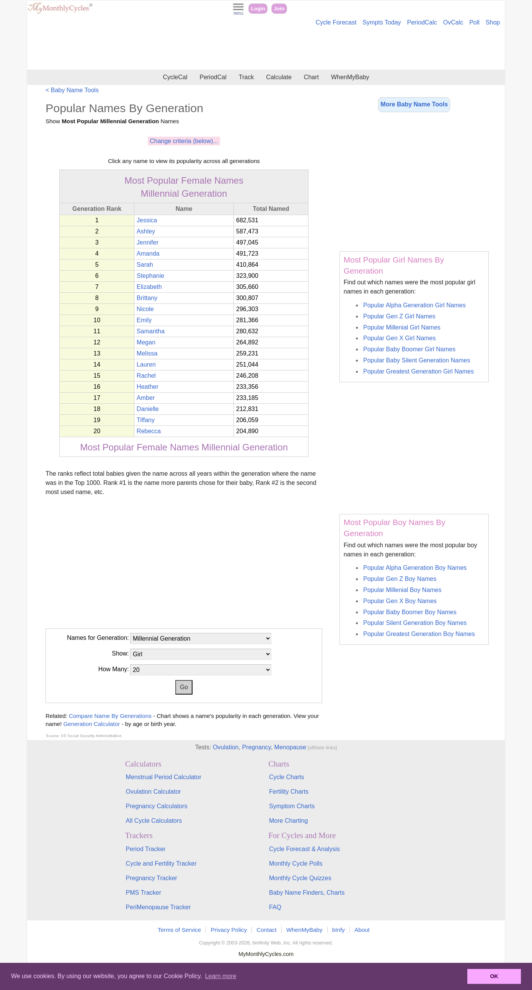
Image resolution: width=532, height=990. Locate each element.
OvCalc (453, 22)
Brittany (147, 298)
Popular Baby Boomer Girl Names (409, 349)
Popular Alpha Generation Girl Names (414, 305)
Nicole (145, 309)
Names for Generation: (98, 637)
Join (279, 8)
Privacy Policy (229, 929)
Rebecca (149, 431)
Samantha (151, 331)
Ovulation (226, 747)
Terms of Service (179, 929)
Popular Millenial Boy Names (402, 590)
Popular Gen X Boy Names (400, 601)
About (362, 929)
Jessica (147, 220)
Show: (120, 653)
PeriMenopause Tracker (158, 907)
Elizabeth (149, 287)
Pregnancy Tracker (151, 878)
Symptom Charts (292, 806)
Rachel (146, 375)
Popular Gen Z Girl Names (399, 316)
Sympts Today (381, 22)
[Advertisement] (266, 49)
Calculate (279, 77)
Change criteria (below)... (184, 141)
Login (258, 8)
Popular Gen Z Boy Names (399, 579)
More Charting (288, 820)
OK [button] (494, 976)
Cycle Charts (286, 777)
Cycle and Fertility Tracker (161, 863)
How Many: (113, 669)
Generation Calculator (91, 724)
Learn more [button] (221, 976)
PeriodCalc (422, 22)
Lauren (146, 364)
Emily (144, 320)
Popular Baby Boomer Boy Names (410, 612)
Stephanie (150, 275)
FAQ (275, 907)
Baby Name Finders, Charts (306, 892)
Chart (311, 77)
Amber (146, 398)
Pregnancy (256, 747)
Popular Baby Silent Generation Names (416, 360)
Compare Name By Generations (111, 716)
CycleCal (175, 77)
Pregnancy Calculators (157, 806)
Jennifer (147, 242)
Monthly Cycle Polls (296, 863)
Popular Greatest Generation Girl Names (418, 371)
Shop (493, 22)
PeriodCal (212, 77)
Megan (146, 342)
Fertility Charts (288, 791)
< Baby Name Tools (72, 90)
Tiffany (146, 420)
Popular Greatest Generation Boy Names (419, 634)
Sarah (145, 264)
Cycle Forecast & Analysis (304, 849)
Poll (474, 22)
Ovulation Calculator (153, 791)
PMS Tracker (143, 892)
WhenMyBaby (350, 77)
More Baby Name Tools (414, 104)
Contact (266, 929)
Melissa (147, 353)
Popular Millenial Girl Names (402, 327)
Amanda (148, 253)
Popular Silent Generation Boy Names (415, 623)
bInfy (338, 929)
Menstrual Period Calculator (163, 777)
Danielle (148, 409)
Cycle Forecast (336, 22)
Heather (147, 386)
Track (246, 77)
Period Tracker (146, 849)
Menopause (290, 747)
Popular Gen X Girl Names (399, 338)
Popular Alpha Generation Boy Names (415, 567)
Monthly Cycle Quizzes (300, 878)
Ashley (146, 231)
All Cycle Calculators (154, 820)
